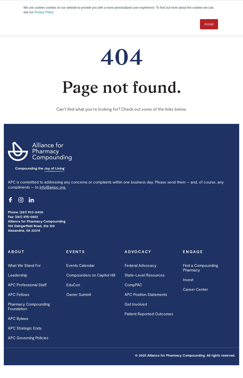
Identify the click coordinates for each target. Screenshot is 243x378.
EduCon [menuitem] (73, 284)
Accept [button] (209, 24)
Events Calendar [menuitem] (80, 265)
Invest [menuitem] (188, 279)
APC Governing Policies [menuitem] (28, 337)
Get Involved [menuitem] (136, 304)
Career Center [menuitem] (195, 289)
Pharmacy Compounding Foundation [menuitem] (29, 306)
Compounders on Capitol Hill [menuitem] (90, 275)
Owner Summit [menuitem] (78, 294)
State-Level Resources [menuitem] (145, 275)
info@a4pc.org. (52, 187)
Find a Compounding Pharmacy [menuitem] (200, 267)
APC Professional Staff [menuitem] (27, 284)
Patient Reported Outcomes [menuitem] (149, 313)
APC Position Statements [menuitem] (146, 294)
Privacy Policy (43, 12)
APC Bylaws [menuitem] (18, 318)
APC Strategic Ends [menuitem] (25, 328)
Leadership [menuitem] (17, 275)
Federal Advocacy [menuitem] (140, 265)
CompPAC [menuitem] (133, 284)
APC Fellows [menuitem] (18, 294)
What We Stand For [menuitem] (24, 265)
